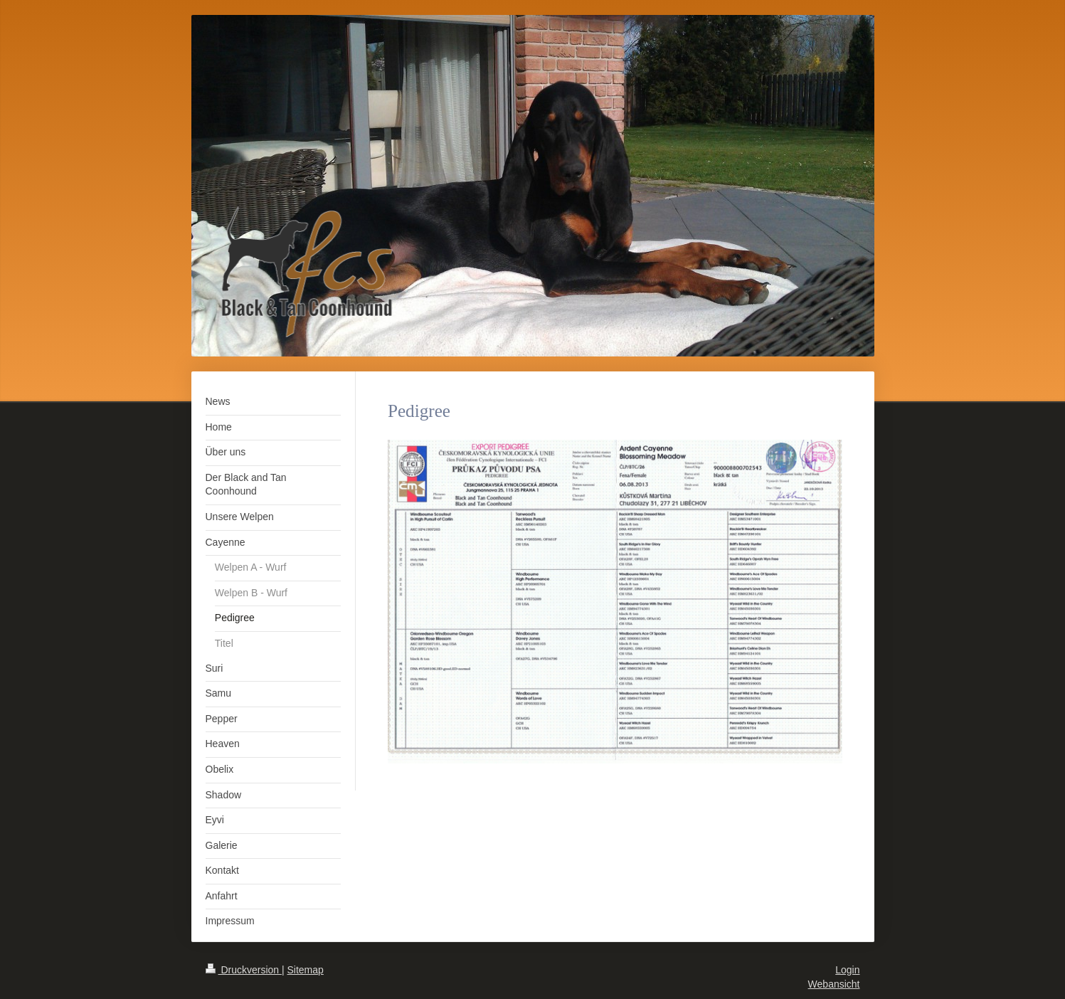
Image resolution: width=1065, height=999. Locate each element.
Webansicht (834, 984)
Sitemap (305, 970)
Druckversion (244, 970)
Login (847, 970)
